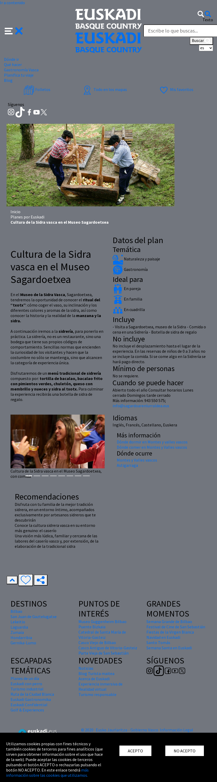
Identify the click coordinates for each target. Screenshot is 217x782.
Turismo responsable (97, 694)
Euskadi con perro (26, 683)
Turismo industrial (27, 689)
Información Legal (176, 729)
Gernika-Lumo (23, 642)
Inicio (15, 211)
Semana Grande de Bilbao (169, 621)
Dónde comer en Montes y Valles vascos (152, 447)
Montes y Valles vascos (137, 460)
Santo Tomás (158, 642)
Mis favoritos (175, 89)
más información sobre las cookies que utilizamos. (47, 772)
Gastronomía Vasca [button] (21, 69)
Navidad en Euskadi (163, 637)
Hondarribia (21, 637)
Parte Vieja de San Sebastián (103, 653)
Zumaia (17, 632)
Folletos (37, 89)
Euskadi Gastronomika (30, 699)
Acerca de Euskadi (94, 678)
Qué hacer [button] (13, 64)
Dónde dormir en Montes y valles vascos (152, 441)
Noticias (85, 668)
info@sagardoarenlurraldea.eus (141, 405)
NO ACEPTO (184, 750)
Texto (208, 19)
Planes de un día (24, 678)
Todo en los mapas (104, 89)
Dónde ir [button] (11, 59)
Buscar (201, 41)
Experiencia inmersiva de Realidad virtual (100, 686)
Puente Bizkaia (91, 626)
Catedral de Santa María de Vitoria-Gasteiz (102, 634)
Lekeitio (17, 621)
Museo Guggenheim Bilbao (102, 621)
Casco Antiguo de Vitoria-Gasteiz (107, 647)
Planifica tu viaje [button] (19, 75)
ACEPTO (135, 750)
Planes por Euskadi (27, 216)
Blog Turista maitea (96, 673)
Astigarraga (127, 465)
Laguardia (19, 627)
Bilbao (16, 611)
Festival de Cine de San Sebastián (175, 626)
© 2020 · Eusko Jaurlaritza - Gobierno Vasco (119, 729)
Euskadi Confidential (28, 704)
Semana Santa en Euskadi (169, 647)
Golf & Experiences (27, 710)
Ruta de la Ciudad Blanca (32, 694)
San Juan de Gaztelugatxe (33, 616)
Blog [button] (8, 80)
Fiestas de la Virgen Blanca (170, 632)
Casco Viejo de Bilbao (97, 642)
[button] (14, 30)
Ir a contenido (12, 2)
